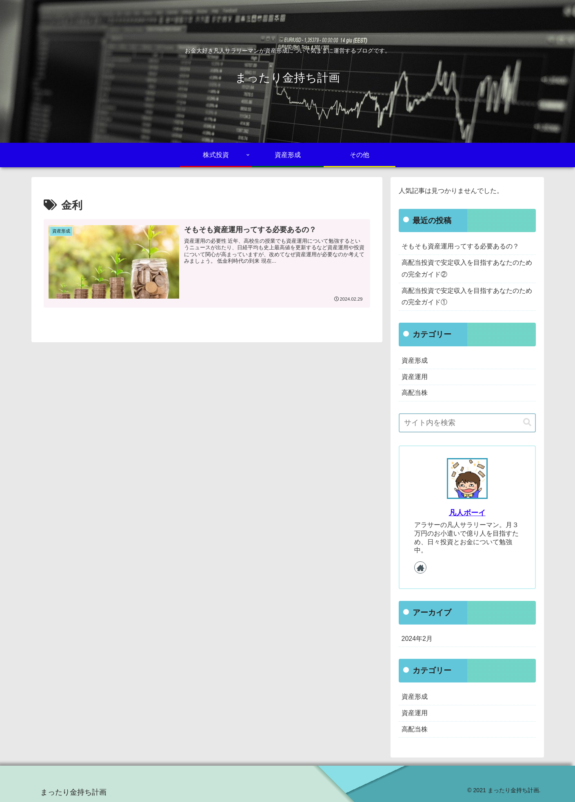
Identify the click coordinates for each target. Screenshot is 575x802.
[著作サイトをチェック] (420, 567)
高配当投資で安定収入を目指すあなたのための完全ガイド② (467, 268)
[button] (527, 422)
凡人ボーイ (467, 513)
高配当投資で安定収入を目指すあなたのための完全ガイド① (467, 296)
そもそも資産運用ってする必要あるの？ (460, 246)
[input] (467, 422)
